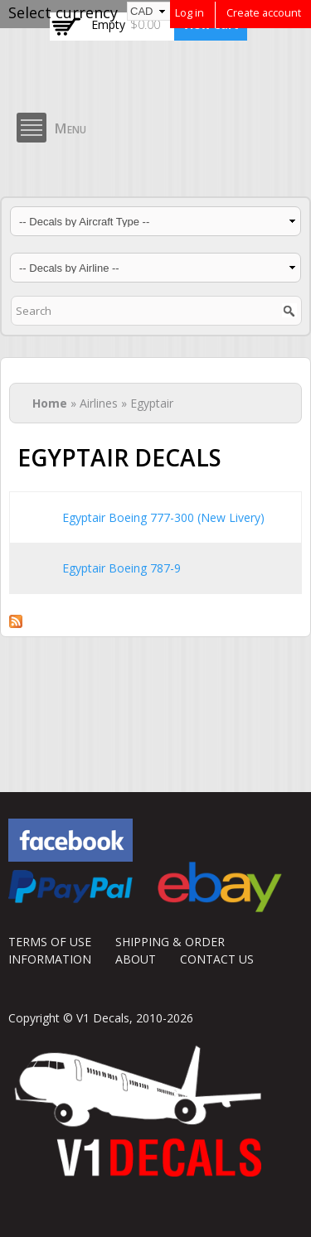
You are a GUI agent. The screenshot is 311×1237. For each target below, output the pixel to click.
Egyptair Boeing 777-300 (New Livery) (163, 517)
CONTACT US (217, 959)
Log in (189, 13)
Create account (263, 13)
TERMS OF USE (49, 941)
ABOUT (135, 959)
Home (49, 403)
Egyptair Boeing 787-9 (121, 568)
